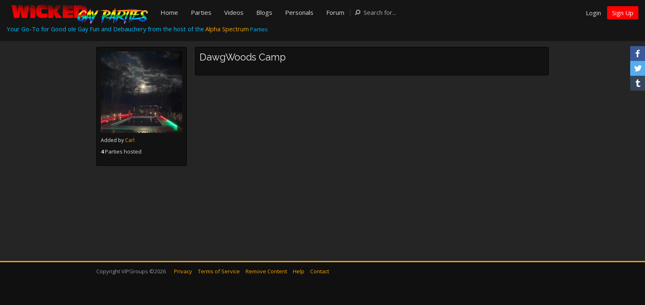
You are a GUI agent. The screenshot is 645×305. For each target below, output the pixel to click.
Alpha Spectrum (227, 29)
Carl (130, 140)
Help (298, 271)
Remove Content (266, 271)
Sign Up (622, 13)
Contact (319, 271)
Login (593, 13)
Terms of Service (219, 271)
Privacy (183, 271)
